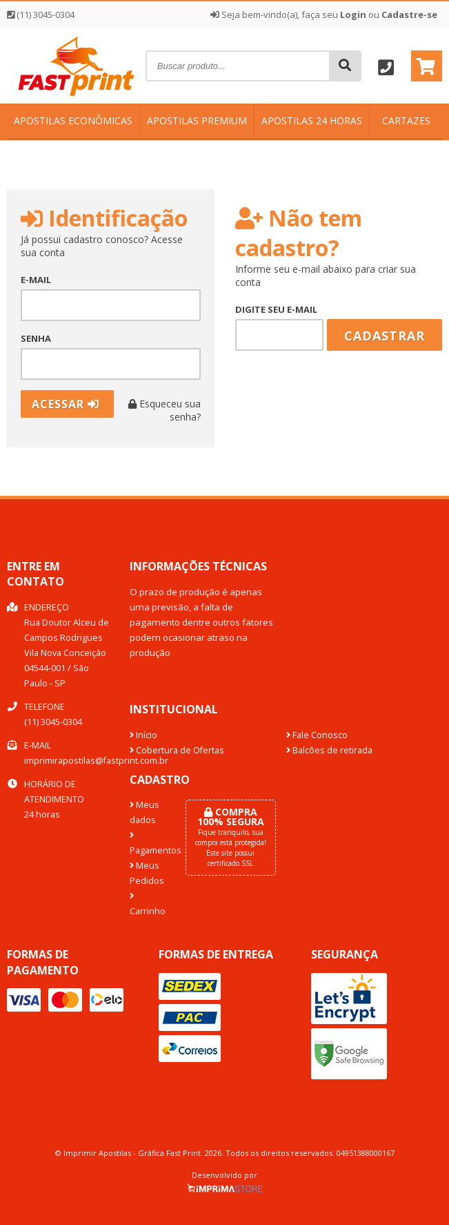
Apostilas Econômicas (73, 120)
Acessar (65, 404)
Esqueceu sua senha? (164, 410)
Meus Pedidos (147, 873)
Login (353, 14)
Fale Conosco (317, 735)
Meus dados (144, 812)
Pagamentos (147, 843)
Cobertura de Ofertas (177, 750)
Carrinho (147, 904)
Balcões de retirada (329, 750)
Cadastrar (384, 335)
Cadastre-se (409, 14)
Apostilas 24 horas (311, 120)
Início (143, 735)
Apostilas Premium (197, 120)
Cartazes (406, 120)
